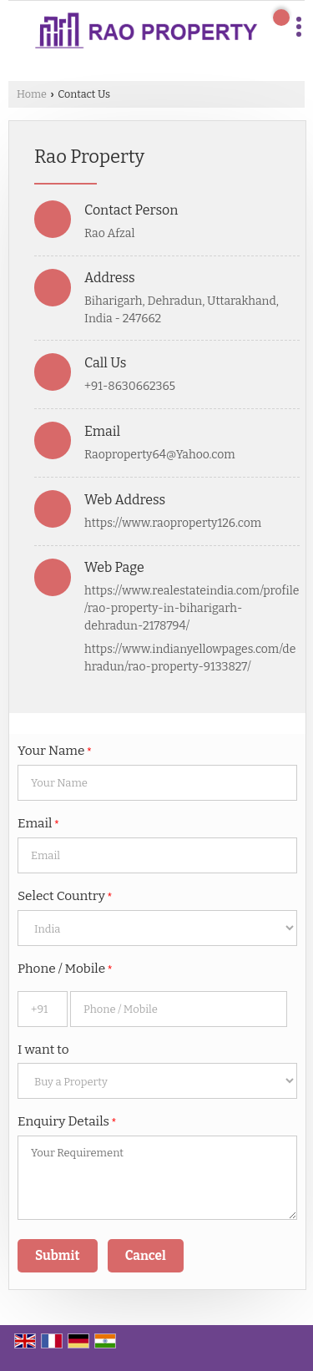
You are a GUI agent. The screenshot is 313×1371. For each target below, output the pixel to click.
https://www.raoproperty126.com (172, 523)
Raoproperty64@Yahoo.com (159, 455)
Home (32, 94)
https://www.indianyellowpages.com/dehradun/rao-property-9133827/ (189, 658)
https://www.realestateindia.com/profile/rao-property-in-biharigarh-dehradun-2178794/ (191, 608)
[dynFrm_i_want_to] (157, 1081)
